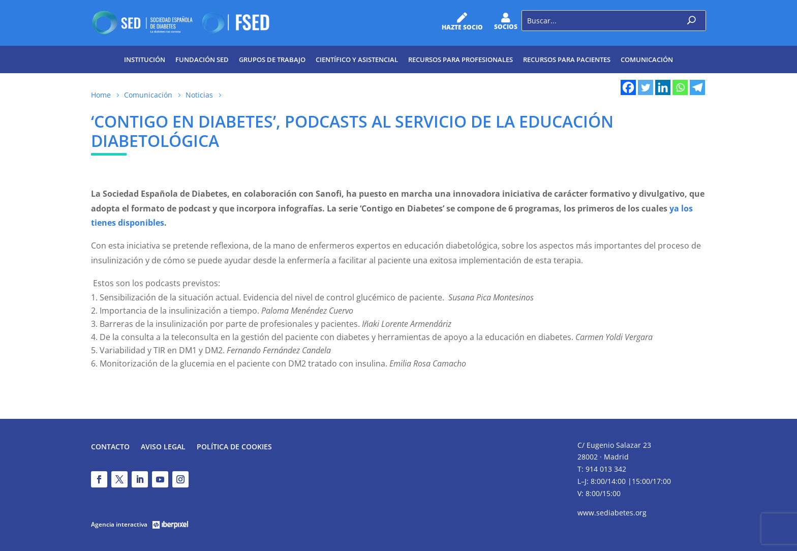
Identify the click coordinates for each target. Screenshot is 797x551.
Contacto (110, 447)
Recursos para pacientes (566, 59)
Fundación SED (202, 59)
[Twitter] (645, 87)
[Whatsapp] (680, 87)
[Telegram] (697, 87)
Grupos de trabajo (272, 59)
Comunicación (647, 59)
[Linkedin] (662, 87)
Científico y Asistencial (357, 59)
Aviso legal (163, 447)
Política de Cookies (234, 447)
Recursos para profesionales (460, 59)
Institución (144, 59)
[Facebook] (628, 87)
